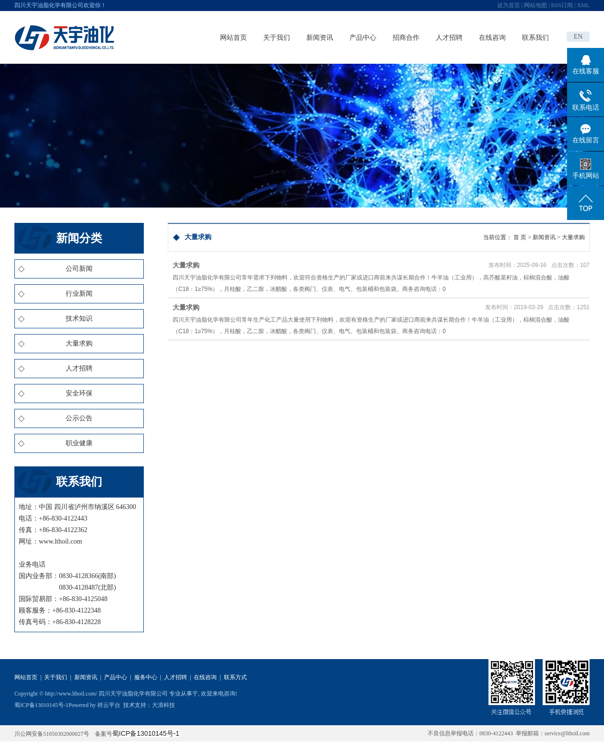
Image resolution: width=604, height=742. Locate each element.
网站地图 (535, 5)
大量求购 (79, 343)
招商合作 (406, 37)
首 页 (519, 237)
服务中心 (145, 677)
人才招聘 (449, 37)
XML (583, 5)
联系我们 (535, 37)
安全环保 (79, 393)
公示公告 (79, 418)
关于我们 (276, 37)
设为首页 (508, 5)
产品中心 (362, 37)
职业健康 (79, 443)
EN (578, 36)
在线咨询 (492, 37)
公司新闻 (79, 268)
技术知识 (79, 318)
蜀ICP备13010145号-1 (41, 705)
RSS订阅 (562, 5)
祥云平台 (108, 705)
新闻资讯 (319, 37)
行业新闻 (79, 293)
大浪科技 (163, 705)
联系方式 (235, 677)
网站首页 (233, 37)
